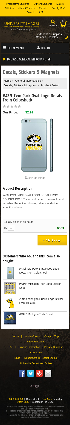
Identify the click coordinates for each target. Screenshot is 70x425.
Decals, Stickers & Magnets (20, 85)
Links (17, 357)
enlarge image (36, 177)
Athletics (9, 8)
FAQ (11, 347)
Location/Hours (32, 336)
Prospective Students (17, 3)
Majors (60, 3)
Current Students (43, 3)
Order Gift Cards (36, 341)
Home (7, 80)
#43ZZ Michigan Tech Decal (35, 314)
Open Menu (16, 48)
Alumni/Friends (26, 8)
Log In (45, 48)
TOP (36, 386)
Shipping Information (29, 347)
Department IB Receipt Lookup (40, 357)
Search (30, 12)
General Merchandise (28, 80)
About (16, 336)
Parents (43, 8)
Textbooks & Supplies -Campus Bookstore (49, 36)
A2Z (41, 12)
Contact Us (36, 352)
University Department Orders (36, 363)
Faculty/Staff (58, 8)
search (53, 26)
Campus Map (51, 336)
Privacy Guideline (53, 347)
